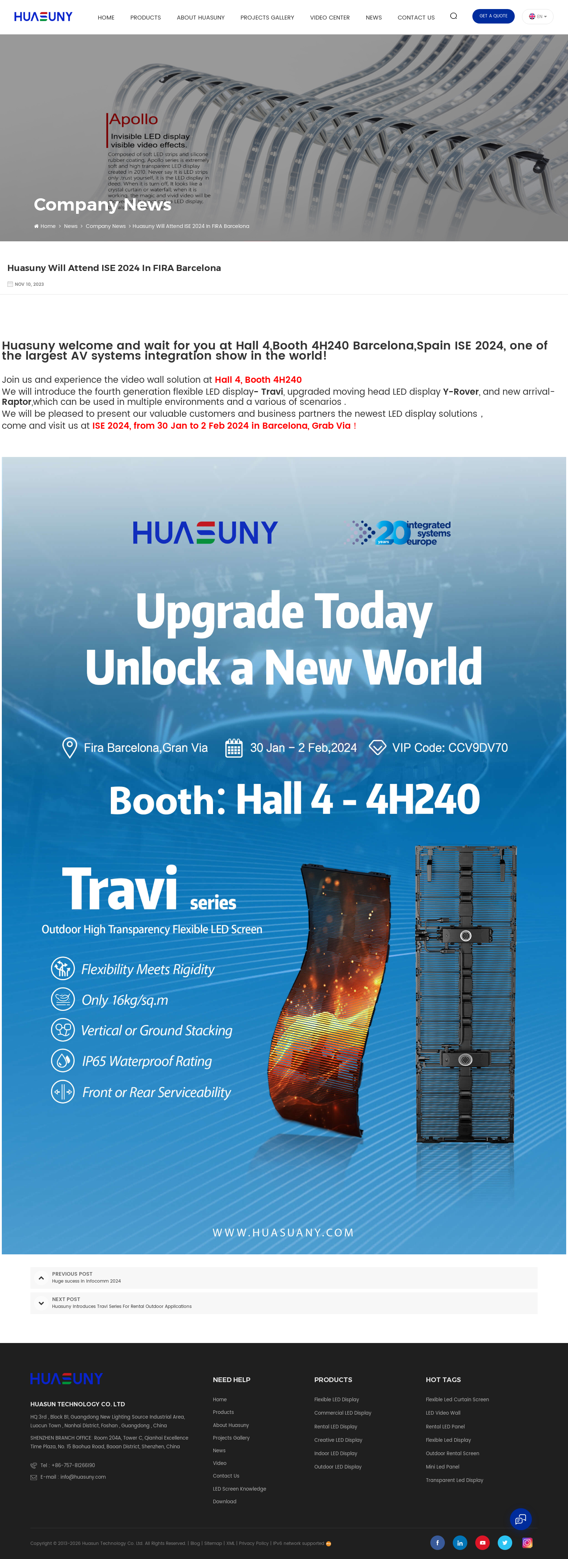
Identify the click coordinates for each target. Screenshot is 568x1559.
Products (145, 17)
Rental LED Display (335, 1427)
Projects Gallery (267, 17)
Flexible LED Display (336, 1400)
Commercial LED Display (342, 1413)
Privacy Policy (254, 1543)
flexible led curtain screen (457, 1400)
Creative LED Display (338, 1440)
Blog (195, 1543)
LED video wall (443, 1413)
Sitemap (213, 1543)
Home (106, 17)
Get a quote (494, 16)
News (374, 17)
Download (225, 1502)
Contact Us (416, 17)
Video (219, 1463)
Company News (106, 226)
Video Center (330, 17)
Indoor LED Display (335, 1454)
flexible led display (448, 1440)
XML (230, 1543)
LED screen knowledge (239, 1489)
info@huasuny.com (83, 1477)
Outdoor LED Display (338, 1467)
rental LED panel (445, 1427)
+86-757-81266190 (73, 1466)
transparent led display (454, 1480)
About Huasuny (201, 17)
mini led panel (442, 1467)
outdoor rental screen (452, 1454)
